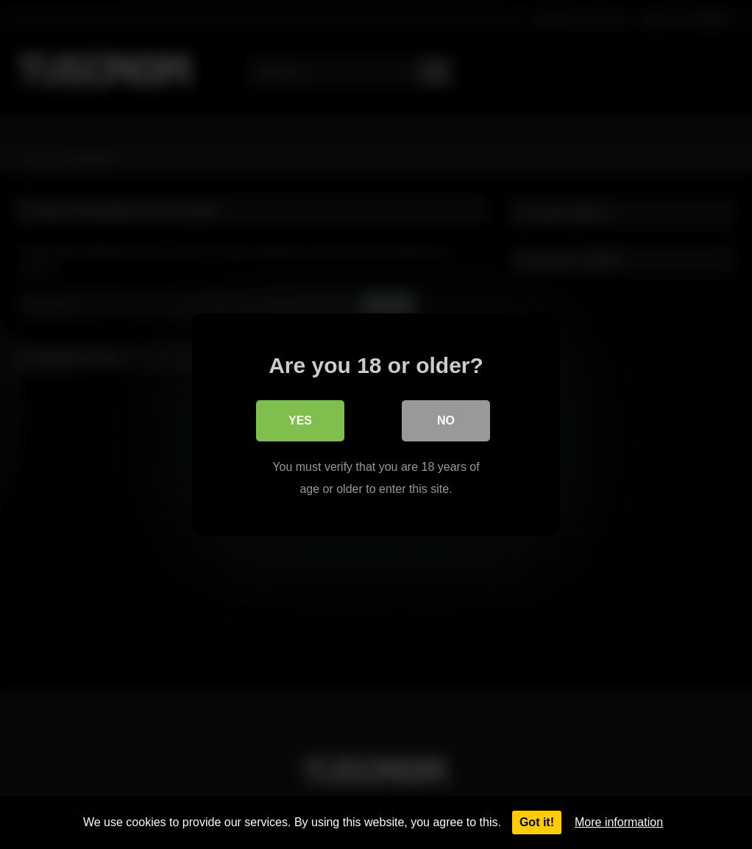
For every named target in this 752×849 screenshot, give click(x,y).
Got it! (536, 822)
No (446, 420)
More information (619, 822)
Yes (300, 420)
